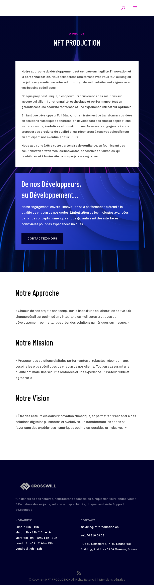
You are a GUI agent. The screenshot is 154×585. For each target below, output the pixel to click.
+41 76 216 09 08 (92, 535)
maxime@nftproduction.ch (99, 527)
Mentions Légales (112, 579)
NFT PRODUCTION (58, 579)
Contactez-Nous (42, 238)
